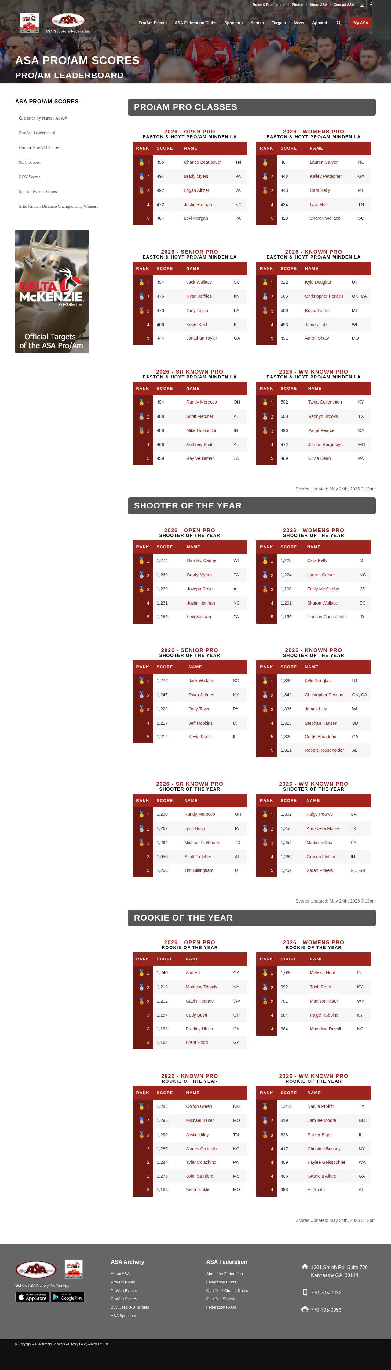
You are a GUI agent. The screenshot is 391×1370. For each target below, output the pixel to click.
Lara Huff (319, 204)
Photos (297, 4)
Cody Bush (196, 1015)
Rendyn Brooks (323, 416)
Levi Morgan (196, 218)
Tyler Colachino (201, 1162)
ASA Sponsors (123, 1315)
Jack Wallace (199, 282)
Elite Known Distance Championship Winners (58, 206)
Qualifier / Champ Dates (227, 1290)
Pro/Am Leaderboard (37, 133)
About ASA (318, 4)
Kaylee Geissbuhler (326, 1162)
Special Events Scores (38, 191)
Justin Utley (197, 1134)
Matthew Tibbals (201, 987)
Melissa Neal (322, 972)
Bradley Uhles (199, 1028)
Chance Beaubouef (202, 162)
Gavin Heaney (200, 1001)
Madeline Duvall (325, 1028)
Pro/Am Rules (123, 1282)
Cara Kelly (320, 190)
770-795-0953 (326, 1309)
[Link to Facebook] (371, 4)
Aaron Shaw (317, 338)
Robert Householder (324, 750)
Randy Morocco (201, 402)
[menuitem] (269, 4)
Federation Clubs (221, 1282)
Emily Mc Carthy (323, 588)
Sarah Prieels (320, 870)
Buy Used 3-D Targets (130, 1307)
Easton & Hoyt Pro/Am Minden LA (190, 134)
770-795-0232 (326, 1292)
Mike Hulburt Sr (201, 430)
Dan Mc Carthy (201, 560)
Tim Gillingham (199, 870)
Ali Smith (316, 1189)
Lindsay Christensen (327, 616)
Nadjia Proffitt (321, 1106)
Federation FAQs (221, 1307)
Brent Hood (197, 1042)
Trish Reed (320, 987)
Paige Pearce (321, 430)
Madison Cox (319, 842)
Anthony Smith (200, 444)
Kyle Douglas (318, 282)
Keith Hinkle (197, 1189)
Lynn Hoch (195, 828)
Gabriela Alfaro (322, 1176)
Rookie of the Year (190, 945)
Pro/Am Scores (124, 1299)
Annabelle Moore (323, 828)
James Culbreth (201, 1148)
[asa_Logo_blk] (55, 23)
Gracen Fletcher (322, 856)
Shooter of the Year (189, 533)
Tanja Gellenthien (325, 402)
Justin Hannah (198, 204)
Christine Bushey (324, 1148)
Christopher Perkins (324, 296)
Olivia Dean (319, 458)
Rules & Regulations (269, 4)
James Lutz (316, 324)
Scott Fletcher (199, 416)
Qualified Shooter (221, 1299)
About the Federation (224, 1273)
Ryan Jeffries (199, 296)
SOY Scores (29, 162)
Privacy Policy (77, 1344)
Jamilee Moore (322, 1120)
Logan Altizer (196, 190)
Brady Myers (196, 176)
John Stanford (199, 1176)
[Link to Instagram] (361, 4)
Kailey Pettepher (326, 176)
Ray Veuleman (200, 458)
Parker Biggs (320, 1134)
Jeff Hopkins (201, 723)
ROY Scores (29, 177)
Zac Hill (193, 972)
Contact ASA (344, 4)
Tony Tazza (197, 310)
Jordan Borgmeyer (326, 444)
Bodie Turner (317, 310)
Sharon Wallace (325, 218)
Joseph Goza (200, 588)
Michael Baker (200, 1120)
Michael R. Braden (203, 842)
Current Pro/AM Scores (39, 147)
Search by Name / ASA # (43, 118)
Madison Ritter (324, 1001)
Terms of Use (100, 1344)
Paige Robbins (324, 1015)
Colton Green (199, 1106)
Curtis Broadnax (320, 736)
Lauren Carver (324, 162)
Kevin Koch (197, 324)
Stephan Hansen (321, 723)
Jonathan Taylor (201, 338)
